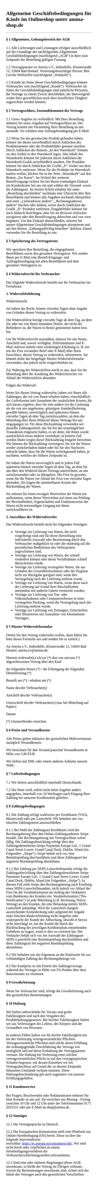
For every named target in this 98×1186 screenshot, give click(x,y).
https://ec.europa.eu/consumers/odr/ (47, 1143)
